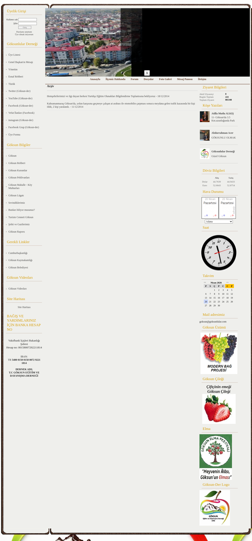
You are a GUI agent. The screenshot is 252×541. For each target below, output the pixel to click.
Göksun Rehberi (16, 163)
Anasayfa (95, 79)
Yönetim (12, 69)
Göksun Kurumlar (17, 170)
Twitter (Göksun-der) (19, 91)
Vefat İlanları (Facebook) (21, 112)
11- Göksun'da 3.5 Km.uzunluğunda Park (223, 119)
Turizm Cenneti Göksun (20, 217)
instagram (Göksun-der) (20, 120)
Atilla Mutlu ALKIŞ (223, 113)
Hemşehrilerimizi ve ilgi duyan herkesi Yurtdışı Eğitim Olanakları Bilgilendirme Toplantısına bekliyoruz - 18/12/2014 (108, 96)
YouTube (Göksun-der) (20, 98)
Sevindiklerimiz (16, 202)
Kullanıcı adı (12, 19)
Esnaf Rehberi (15, 76)
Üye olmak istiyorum (24, 34)
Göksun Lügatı (16, 195)
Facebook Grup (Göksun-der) (23, 127)
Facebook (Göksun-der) (20, 105)
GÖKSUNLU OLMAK (224, 137)
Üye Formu (14, 134)
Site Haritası (24, 307)
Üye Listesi (14, 54)
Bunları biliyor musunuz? (21, 209)
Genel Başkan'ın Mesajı (20, 62)
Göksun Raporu (16, 231)
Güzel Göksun (219, 156)
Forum (134, 79)
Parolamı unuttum (24, 32)
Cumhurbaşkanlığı (18, 253)
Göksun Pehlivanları (19, 177)
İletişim (202, 79)
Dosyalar (149, 79)
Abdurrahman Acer (222, 132)
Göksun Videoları (17, 288)
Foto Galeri (165, 79)
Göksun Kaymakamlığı (20, 260)
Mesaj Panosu (185, 79)
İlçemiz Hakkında (115, 79)
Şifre (16, 23)
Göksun (12, 155)
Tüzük (11, 83)
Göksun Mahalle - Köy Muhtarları (20, 186)
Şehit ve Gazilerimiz (19, 224)
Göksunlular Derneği (223, 151)
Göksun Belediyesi (18, 267)
